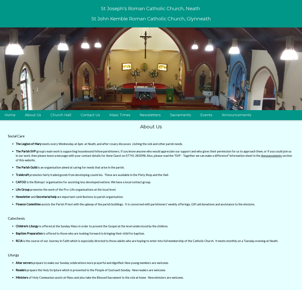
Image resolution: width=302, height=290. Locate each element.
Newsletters (150, 115)
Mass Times (119, 115)
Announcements (236, 115)
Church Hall (60, 115)
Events (206, 115)
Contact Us (90, 115)
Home (10, 115)
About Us (33, 115)
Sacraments (180, 115)
